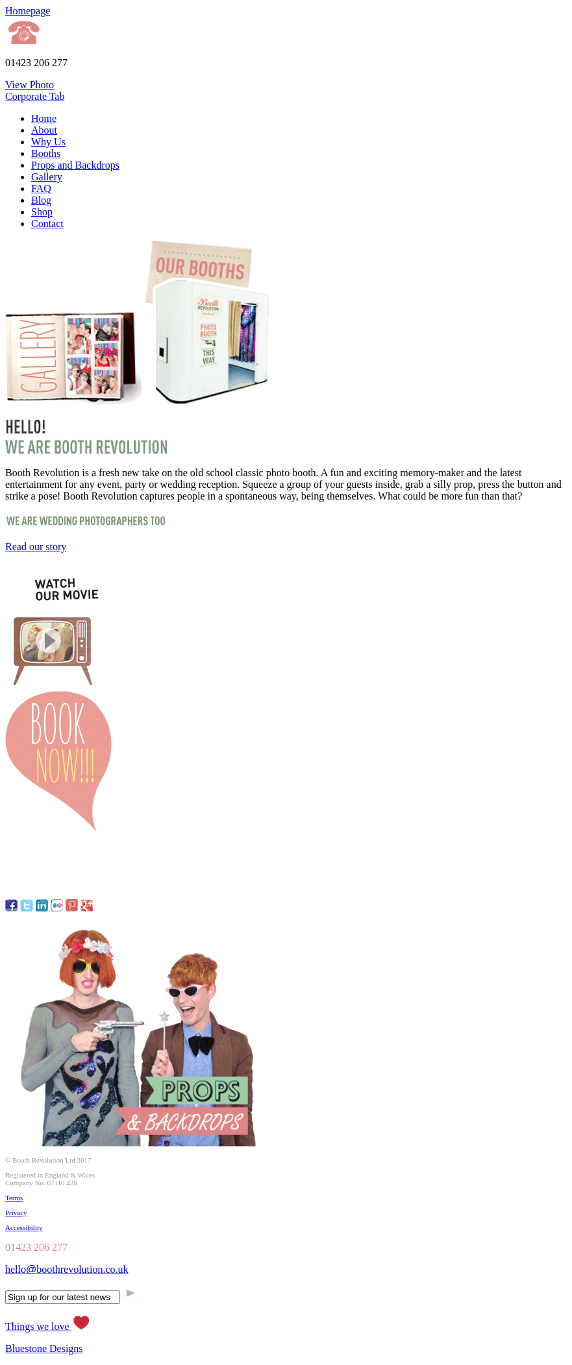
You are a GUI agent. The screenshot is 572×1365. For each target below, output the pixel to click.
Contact (47, 223)
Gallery (46, 176)
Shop (42, 211)
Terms (14, 1198)
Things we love (47, 1326)
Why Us (48, 141)
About (44, 130)
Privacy (16, 1212)
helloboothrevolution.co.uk (67, 1269)
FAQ (41, 188)
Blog (41, 200)
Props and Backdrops (75, 165)
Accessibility (23, 1227)
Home (43, 118)
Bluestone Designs (44, 1348)
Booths (45, 153)
